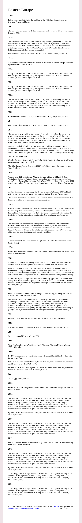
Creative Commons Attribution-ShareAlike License (33, 507)
